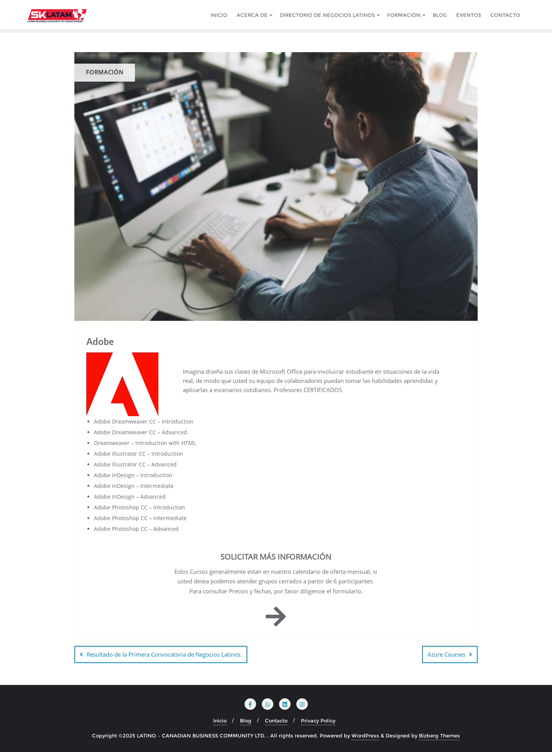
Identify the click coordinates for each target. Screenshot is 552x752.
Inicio (220, 721)
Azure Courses (446, 654)
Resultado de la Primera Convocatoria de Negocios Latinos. (164, 654)
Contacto (276, 721)
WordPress (365, 735)
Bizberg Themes (439, 735)
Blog (245, 721)
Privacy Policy (318, 721)
